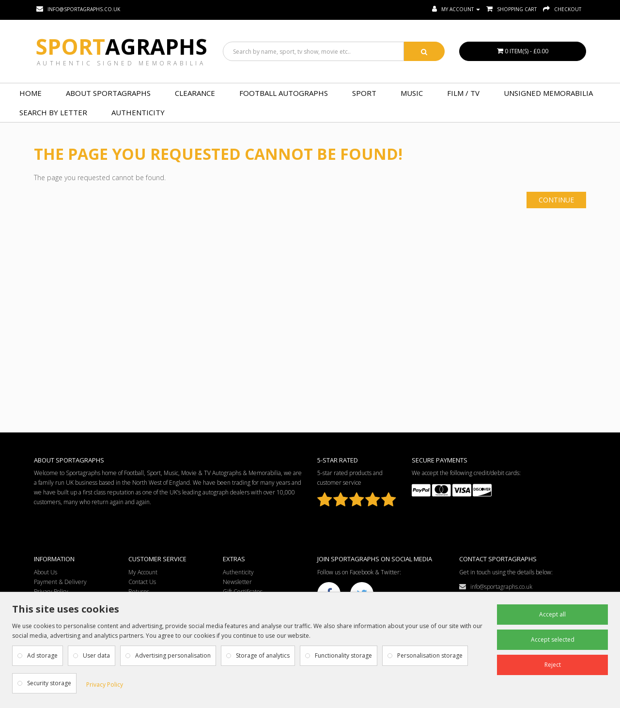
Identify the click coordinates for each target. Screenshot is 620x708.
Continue (556, 199)
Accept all (552, 614)
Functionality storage (343, 655)
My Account (142, 572)
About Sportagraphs (108, 93)
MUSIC (412, 93)
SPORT (364, 93)
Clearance (195, 93)
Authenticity (138, 112)
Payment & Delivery (60, 582)
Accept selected (552, 639)
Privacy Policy (104, 684)
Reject (552, 665)
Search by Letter (53, 112)
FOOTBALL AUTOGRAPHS (283, 93)
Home (30, 93)
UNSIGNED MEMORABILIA (548, 93)
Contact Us (142, 582)
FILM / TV (463, 93)
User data (96, 655)
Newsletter (237, 582)
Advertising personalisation (173, 655)
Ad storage (42, 655)
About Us (45, 572)
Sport (121, 46)
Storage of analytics (263, 655)
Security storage (49, 683)
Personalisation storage (430, 655)
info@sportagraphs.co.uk (495, 587)
